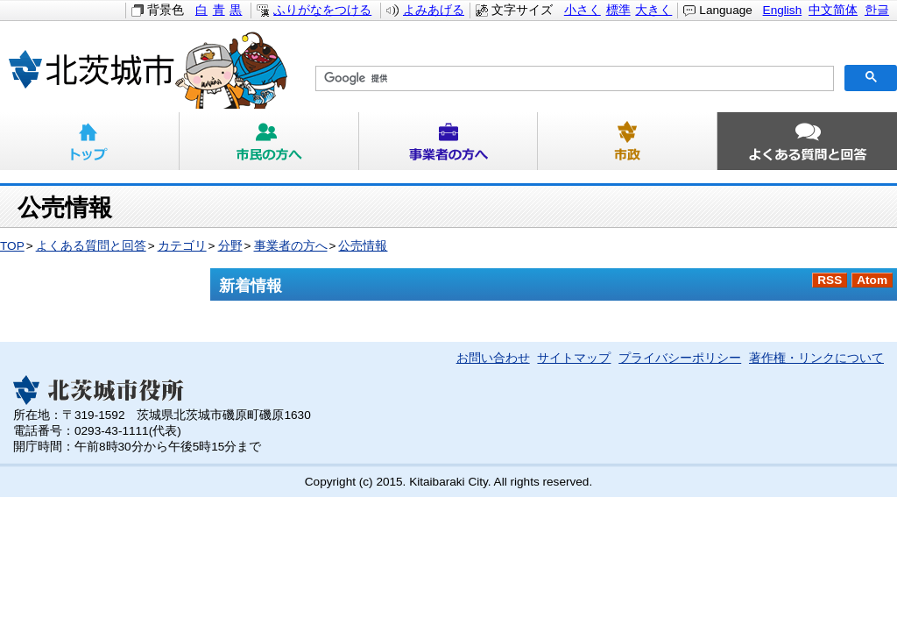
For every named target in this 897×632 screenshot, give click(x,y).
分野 (230, 245)
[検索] (573, 79)
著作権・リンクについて (816, 358)
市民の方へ (269, 141)
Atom (872, 280)
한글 (877, 10)
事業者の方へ (449, 141)
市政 (627, 141)
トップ (90, 141)
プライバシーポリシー (679, 358)
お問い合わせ (493, 358)
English (782, 10)
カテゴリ (182, 245)
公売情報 (362, 245)
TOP (12, 245)
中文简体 (833, 10)
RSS (829, 280)
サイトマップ (574, 358)
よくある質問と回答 (807, 141)
